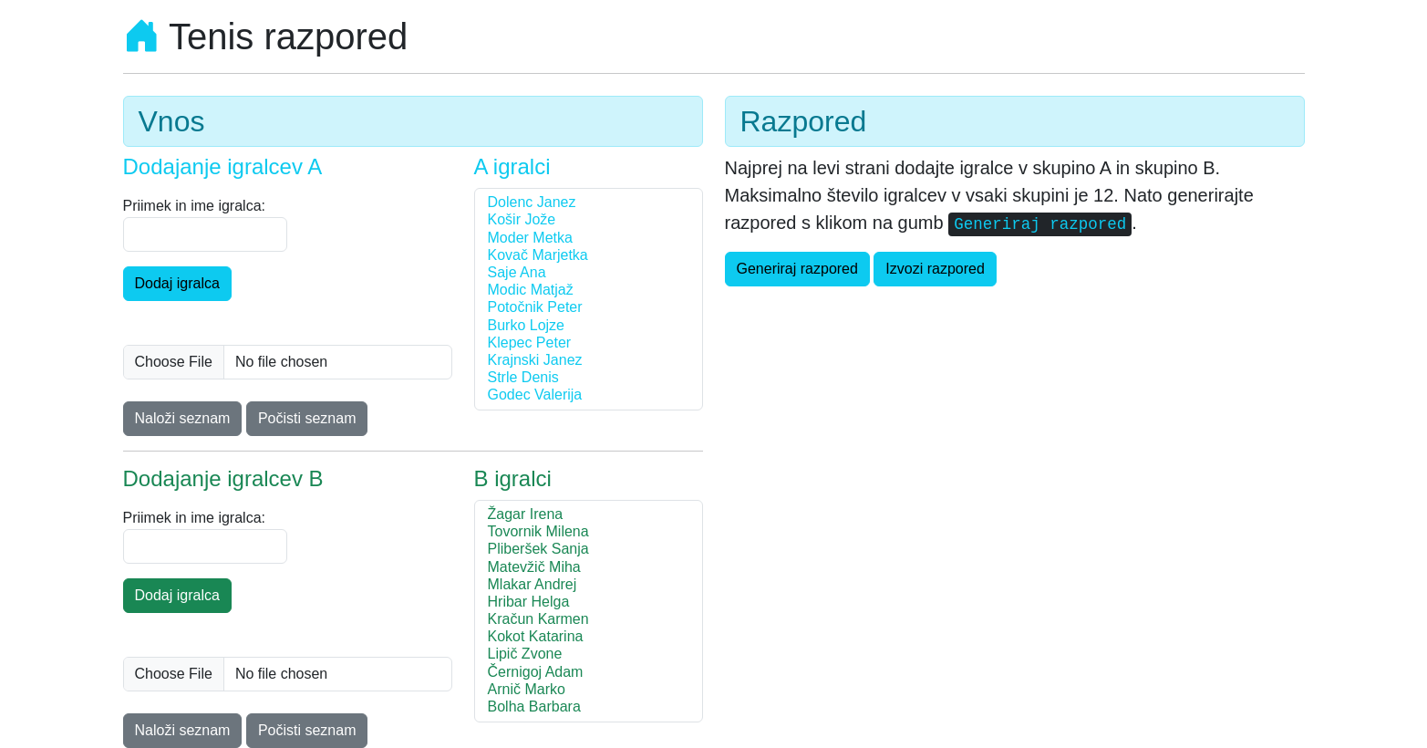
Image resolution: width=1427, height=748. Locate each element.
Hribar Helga (588, 602)
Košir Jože (588, 220)
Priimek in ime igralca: (194, 205)
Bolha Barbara (588, 707)
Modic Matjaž (588, 290)
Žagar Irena (588, 515)
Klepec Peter (588, 343)
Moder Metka (588, 238)
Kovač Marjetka (588, 256)
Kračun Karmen (588, 620)
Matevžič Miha (588, 568)
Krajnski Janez (588, 360)
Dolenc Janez (588, 203)
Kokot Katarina (588, 637)
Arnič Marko (588, 690)
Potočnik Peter (588, 308)
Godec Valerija (588, 395)
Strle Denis (588, 378)
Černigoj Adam (588, 672)
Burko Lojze (588, 326)
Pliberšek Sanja (588, 549)
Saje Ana (588, 273)
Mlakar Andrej (588, 585)
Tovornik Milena (588, 532)
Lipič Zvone (588, 654)
